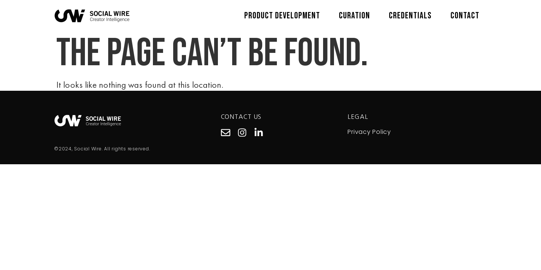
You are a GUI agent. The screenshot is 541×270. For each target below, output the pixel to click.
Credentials (410, 15)
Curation (354, 15)
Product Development (282, 15)
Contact (464, 15)
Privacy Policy (369, 132)
